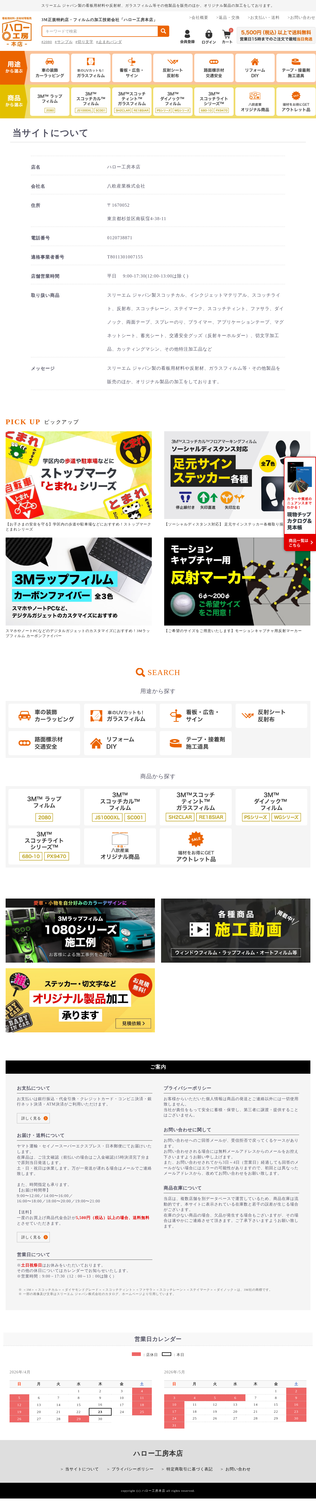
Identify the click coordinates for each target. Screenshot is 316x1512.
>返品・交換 (228, 17)
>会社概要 (198, 17)
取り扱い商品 (45, 295)
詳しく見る (31, 1118)
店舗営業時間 (45, 276)
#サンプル (64, 42)
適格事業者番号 (47, 257)
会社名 (38, 186)
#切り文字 (85, 42)
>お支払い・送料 (264, 17)
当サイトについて (82, 1469)
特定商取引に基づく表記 (189, 1469)
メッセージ (43, 368)
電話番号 (40, 238)
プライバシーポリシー (133, 1469)
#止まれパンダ (109, 42)
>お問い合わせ (301, 17)
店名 (35, 167)
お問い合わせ (238, 1469)
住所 (35, 205)
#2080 (47, 42)
